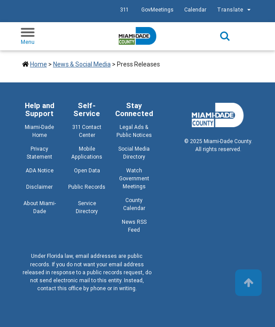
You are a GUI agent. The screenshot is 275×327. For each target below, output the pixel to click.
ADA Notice (40, 170)
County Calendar (134, 204)
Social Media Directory (134, 152)
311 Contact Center (86, 131)
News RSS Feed (134, 225)
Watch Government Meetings (134, 178)
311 (124, 9)
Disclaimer (39, 186)
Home (38, 64)
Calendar (195, 9)
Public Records (86, 186)
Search (225, 36)
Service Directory (87, 207)
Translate (235, 9)
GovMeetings (157, 9)
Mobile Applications (86, 152)
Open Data (87, 170)
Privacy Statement (39, 152)
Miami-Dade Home (39, 131)
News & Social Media (82, 64)
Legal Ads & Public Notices (134, 131)
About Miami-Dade (39, 207)
